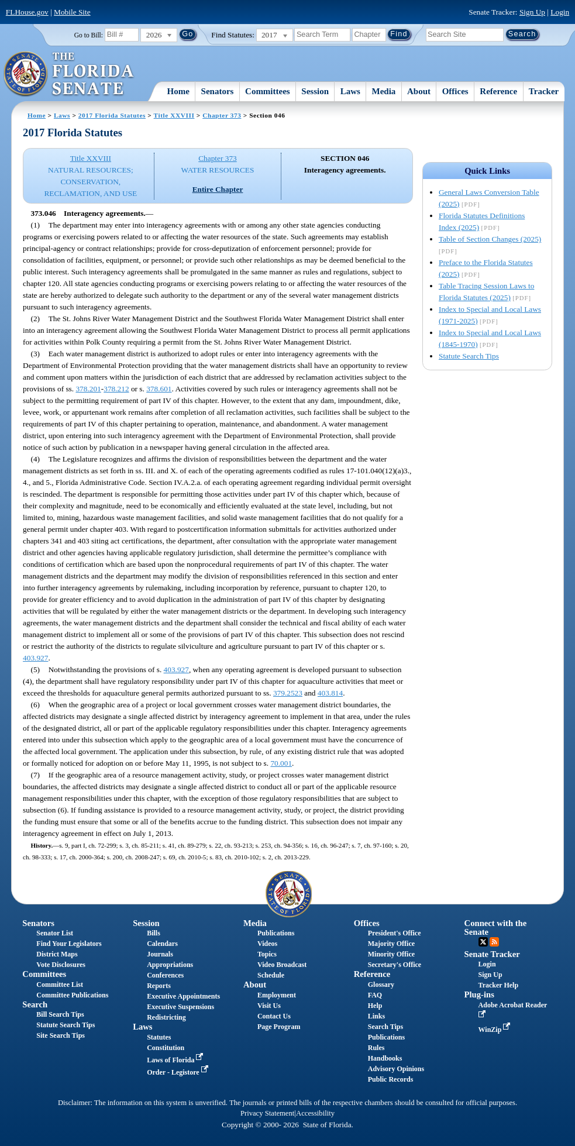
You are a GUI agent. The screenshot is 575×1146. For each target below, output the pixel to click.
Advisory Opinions (396, 1069)
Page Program (278, 1027)
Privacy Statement (267, 1113)
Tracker (544, 91)
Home (178, 91)
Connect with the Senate (495, 927)
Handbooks (385, 1058)
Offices (455, 91)
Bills (153, 933)
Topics (267, 954)
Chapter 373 (221, 115)
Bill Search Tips (60, 1014)
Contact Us (274, 1016)
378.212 (116, 388)
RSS (494, 942)
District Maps (56, 954)
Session (315, 91)
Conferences (165, 975)
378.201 (88, 388)
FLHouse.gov (27, 12)
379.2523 (287, 693)
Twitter (483, 942)
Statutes (159, 1037)
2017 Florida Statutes (112, 115)
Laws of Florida (176, 1060)
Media (384, 91)
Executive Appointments (183, 996)
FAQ (375, 995)
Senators (217, 91)
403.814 (330, 693)
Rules (376, 1048)
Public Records (391, 1079)
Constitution (165, 1048)
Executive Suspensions (180, 1007)
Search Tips (385, 1027)
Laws (350, 91)
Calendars (162, 943)
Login (559, 12)
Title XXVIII (174, 115)
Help (375, 1006)
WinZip (495, 1029)
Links (376, 1016)
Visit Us (269, 1006)
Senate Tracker (492, 954)
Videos (267, 943)
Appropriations (170, 965)
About (419, 91)
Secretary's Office (394, 965)
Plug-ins (479, 994)
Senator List (54, 933)
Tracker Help (498, 985)
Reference (498, 91)
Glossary (381, 984)
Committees (267, 91)
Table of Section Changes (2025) (490, 239)
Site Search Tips (60, 1035)
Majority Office (391, 943)
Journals (160, 954)
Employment (276, 995)
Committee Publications (72, 995)
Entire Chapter (217, 189)
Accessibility (315, 1113)
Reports (159, 986)
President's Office (394, 933)
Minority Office (391, 954)
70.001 (281, 763)
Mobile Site (72, 12)
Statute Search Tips (469, 356)
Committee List (59, 984)
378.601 (158, 388)
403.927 (35, 657)
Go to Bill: (88, 35)
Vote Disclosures (60, 965)
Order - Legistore (179, 1072)
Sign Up (532, 12)
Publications (275, 933)
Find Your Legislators (68, 943)
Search (34, 1004)
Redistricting (166, 1017)
